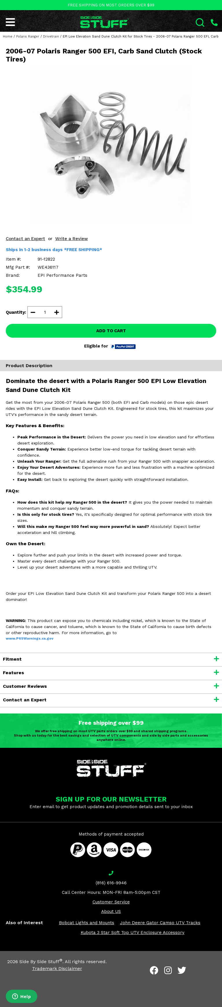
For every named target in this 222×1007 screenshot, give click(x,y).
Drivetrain (51, 36)
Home (7, 36)
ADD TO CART (111, 330)
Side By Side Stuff (40, 961)
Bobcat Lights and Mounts (86, 922)
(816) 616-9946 (111, 882)
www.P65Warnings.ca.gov (29, 638)
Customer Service (111, 902)
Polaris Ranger (27, 36)
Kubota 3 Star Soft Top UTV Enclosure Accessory (132, 932)
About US (111, 911)
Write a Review (71, 238)
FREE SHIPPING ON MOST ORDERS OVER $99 (111, 5)
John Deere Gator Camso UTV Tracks (160, 922)
